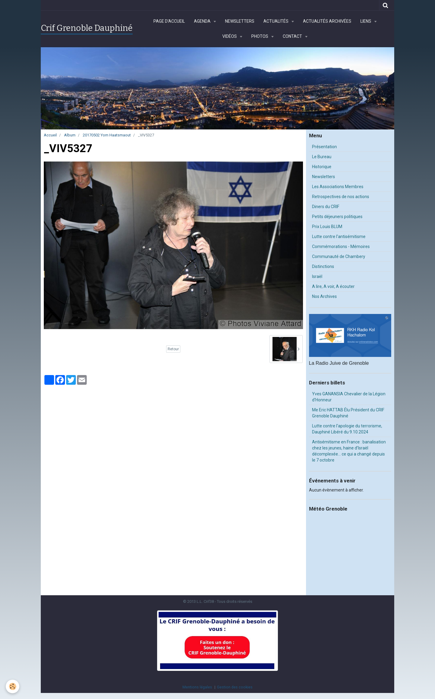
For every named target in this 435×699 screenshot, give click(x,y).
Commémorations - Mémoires (341, 246)
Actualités (276, 21)
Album (70, 135)
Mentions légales (197, 687)
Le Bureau (321, 156)
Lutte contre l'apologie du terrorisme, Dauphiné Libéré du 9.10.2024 (347, 428)
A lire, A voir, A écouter (333, 286)
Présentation (324, 146)
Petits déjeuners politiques (337, 216)
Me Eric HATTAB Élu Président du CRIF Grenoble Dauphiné (348, 412)
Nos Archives (324, 296)
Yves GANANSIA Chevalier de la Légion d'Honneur (348, 396)
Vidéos (230, 36)
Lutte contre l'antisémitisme (339, 236)
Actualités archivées (327, 21)
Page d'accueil (169, 21)
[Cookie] (13, 686)
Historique (321, 166)
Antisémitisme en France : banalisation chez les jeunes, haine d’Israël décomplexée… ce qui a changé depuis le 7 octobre (349, 450)
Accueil (50, 135)
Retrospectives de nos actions (340, 196)
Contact (293, 36)
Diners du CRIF (325, 206)
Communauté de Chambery (338, 256)
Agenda (202, 21)
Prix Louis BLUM (327, 226)
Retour (173, 349)
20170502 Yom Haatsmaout (107, 135)
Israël (317, 276)
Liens (366, 21)
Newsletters (239, 21)
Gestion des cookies (235, 687)
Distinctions (323, 266)
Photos (260, 36)
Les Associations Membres (337, 186)
